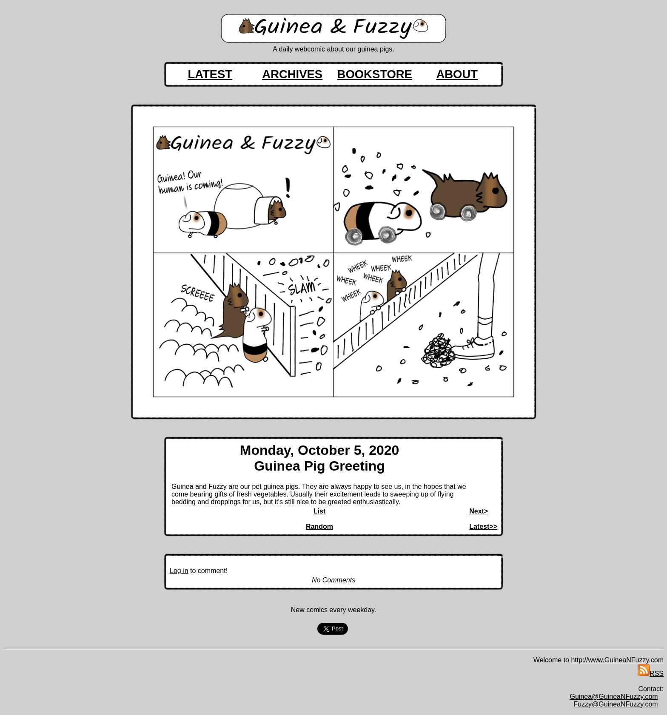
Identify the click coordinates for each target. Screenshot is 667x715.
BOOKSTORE (374, 74)
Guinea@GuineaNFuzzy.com (614, 696)
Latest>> (483, 526)
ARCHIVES (292, 74)
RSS (651, 673)
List (319, 511)
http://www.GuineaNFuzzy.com (617, 660)
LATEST (210, 74)
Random (319, 526)
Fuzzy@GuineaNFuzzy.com (615, 704)
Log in (179, 570)
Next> (478, 511)
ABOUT (457, 74)
